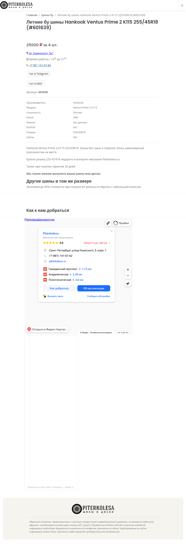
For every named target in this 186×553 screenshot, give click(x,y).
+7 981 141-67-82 (40, 65)
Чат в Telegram (38, 74)
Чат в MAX (35, 83)
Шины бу (47, 15)
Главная (31, 15)
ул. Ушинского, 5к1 (41, 53)
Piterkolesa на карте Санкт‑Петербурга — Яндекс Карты (53, 493)
